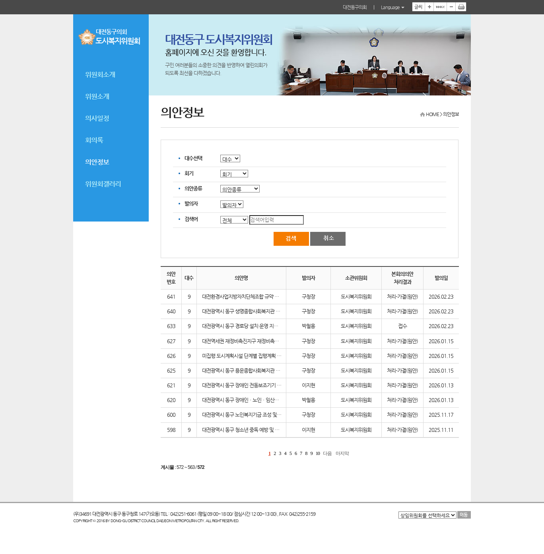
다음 (327, 453)
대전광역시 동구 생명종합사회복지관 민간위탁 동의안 (254, 311)
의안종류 (193, 188)
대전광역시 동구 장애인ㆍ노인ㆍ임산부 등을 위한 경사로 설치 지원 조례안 (274, 400)
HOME (432, 114)
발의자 (191, 203)
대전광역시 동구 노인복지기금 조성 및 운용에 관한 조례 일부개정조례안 (272, 415)
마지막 (342, 453)
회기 (189, 173)
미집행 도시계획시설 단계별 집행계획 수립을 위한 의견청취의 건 (265, 356)
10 (318, 453)
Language (392, 7)
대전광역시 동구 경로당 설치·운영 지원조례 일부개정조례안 (260, 326)
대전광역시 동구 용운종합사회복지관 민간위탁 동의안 (254, 370)
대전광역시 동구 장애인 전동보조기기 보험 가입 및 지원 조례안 (263, 385)
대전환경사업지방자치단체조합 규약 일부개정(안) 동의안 (258, 296)
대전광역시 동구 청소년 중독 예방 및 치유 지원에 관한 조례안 (262, 430)
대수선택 (193, 158)
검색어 (191, 219)
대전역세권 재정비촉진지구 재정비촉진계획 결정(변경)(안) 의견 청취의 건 (274, 341)
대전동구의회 (355, 7)
